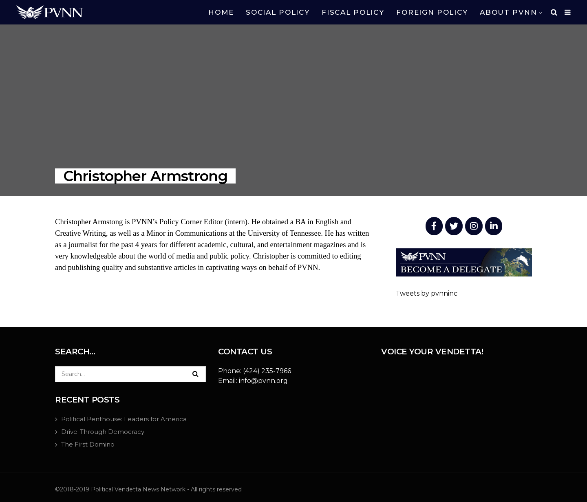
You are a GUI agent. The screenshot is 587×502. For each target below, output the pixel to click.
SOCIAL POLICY (277, 12)
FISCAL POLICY (353, 12)
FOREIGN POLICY (432, 12)
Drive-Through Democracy (102, 432)
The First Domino (88, 444)
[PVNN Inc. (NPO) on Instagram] (474, 226)
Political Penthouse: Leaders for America (124, 419)
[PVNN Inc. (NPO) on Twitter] (454, 226)
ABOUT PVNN (508, 12)
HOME (221, 12)
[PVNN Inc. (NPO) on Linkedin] (494, 226)
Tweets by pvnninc (426, 293)
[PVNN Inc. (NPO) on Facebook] (434, 226)
